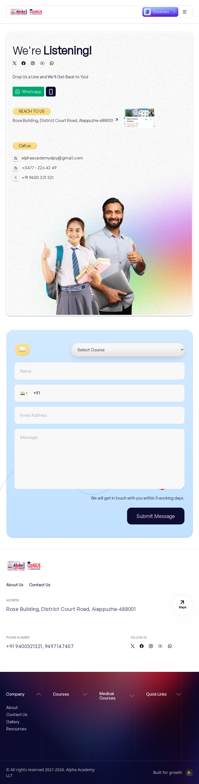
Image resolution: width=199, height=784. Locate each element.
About (12, 707)
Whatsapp (28, 91)
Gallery (12, 721)
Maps (182, 605)
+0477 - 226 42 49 (39, 167)
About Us (15, 584)
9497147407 (59, 646)
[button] (24, 393)
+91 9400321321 (24, 646)
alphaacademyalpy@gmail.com (52, 158)
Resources (16, 728)
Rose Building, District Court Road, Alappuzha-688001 (66, 120)
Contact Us (39, 584)
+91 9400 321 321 (37, 177)
